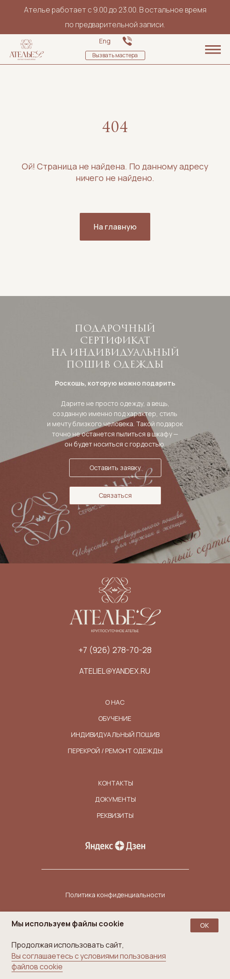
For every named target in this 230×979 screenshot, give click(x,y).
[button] (115, 55)
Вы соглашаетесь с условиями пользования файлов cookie (89, 961)
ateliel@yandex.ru (114, 671)
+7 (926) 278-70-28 (115, 649)
